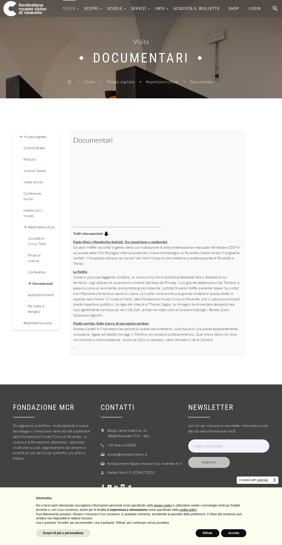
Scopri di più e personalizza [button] (63, 533)
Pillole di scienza (34, 258)
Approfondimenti (40, 295)
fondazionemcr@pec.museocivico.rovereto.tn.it (144, 463)
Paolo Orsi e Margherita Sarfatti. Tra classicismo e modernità (120, 242)
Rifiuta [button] (207, 533)
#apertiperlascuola (37, 323)
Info (160, 8)
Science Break (34, 148)
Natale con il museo (33, 213)
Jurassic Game (34, 170)
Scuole (114, 8)
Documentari (42, 283)
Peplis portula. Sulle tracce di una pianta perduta (111, 323)
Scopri (91, 8)
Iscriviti (208, 462)
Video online (33, 182)
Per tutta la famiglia (36, 308)
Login (255, 8)
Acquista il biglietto (197, 8)
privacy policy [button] (163, 505)
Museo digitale (120, 81)
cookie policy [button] (188, 509)
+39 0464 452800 (121, 445)
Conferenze (36, 272)
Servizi (139, 8)
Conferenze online (32, 196)
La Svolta (80, 271)
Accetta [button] (233, 533)
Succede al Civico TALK (37, 241)
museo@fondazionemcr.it (127, 454)
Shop (234, 8)
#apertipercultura (162, 81)
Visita (69, 8)
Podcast (29, 159)
